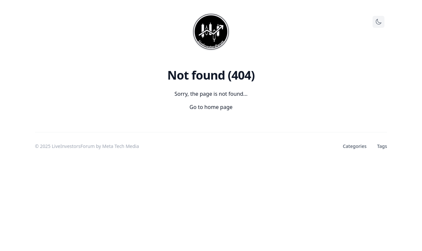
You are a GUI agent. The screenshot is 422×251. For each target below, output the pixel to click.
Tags (382, 146)
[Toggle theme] (378, 22)
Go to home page (211, 107)
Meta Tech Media (120, 146)
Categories (355, 146)
